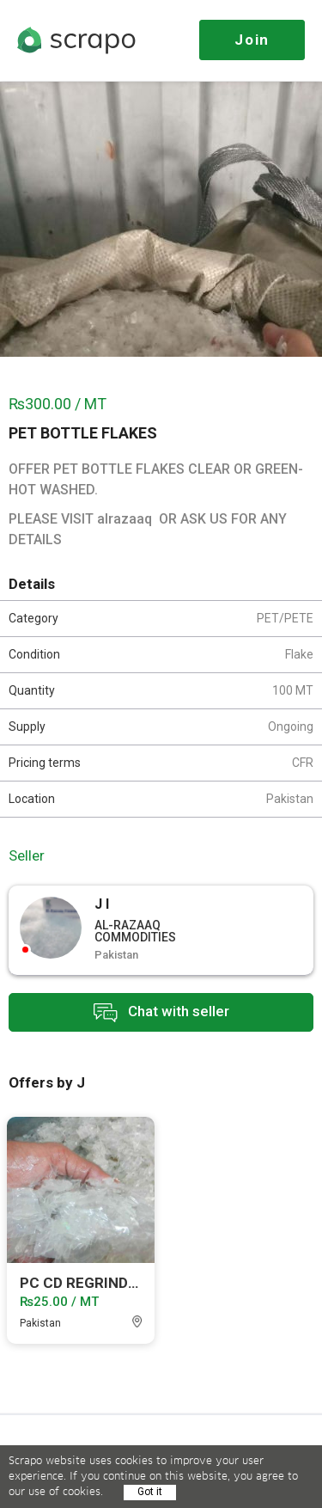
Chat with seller (161, 1012)
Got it (149, 1492)
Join (252, 39)
